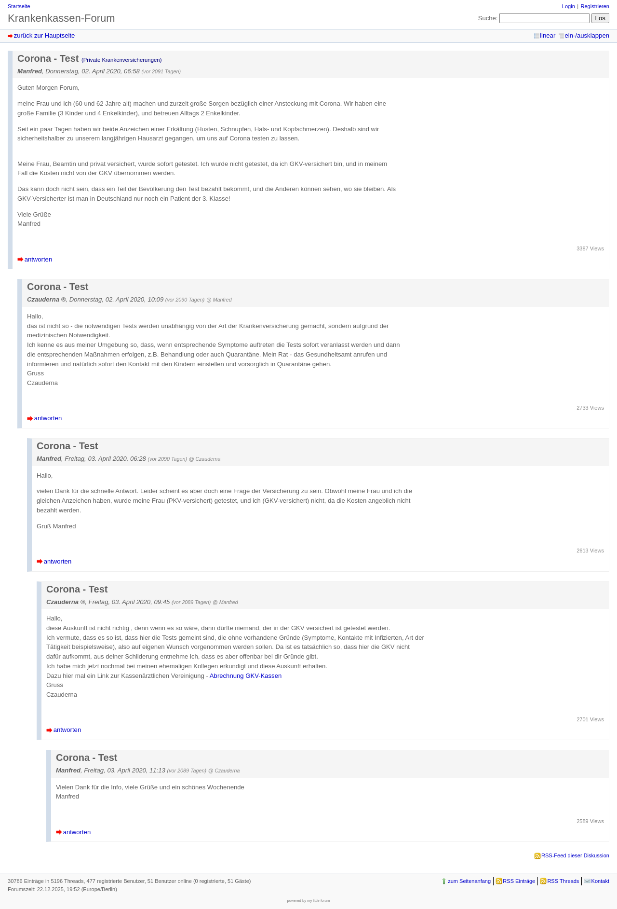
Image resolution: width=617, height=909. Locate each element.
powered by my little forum (308, 900)
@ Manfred (219, 300)
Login (568, 6)
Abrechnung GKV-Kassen (246, 675)
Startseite (19, 6)
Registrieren (595, 6)
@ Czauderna (205, 459)
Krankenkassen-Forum (61, 18)
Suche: (488, 18)
